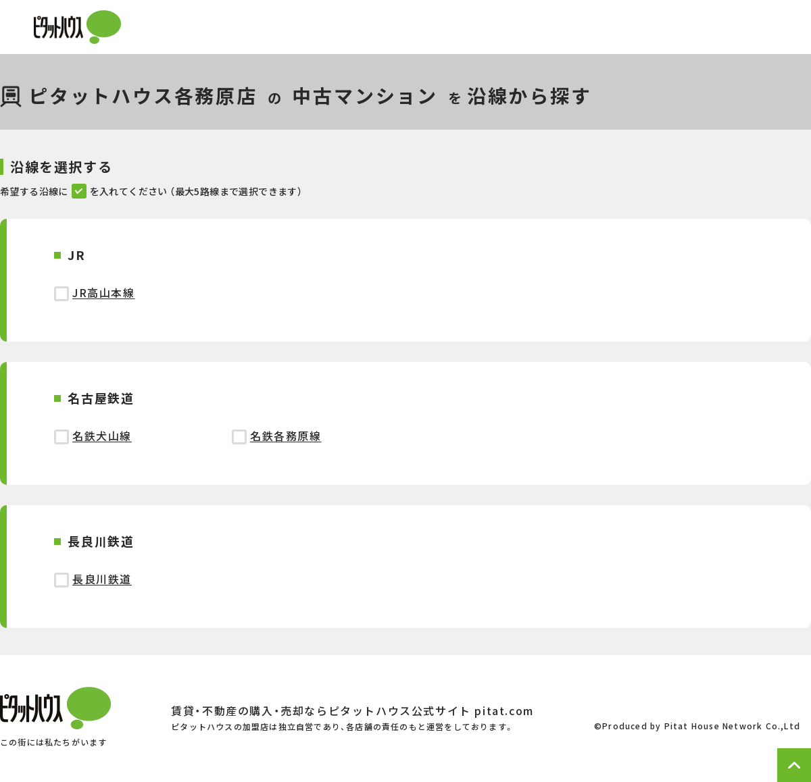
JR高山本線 (103, 292)
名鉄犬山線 (102, 435)
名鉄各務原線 (286, 435)
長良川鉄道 (102, 579)
